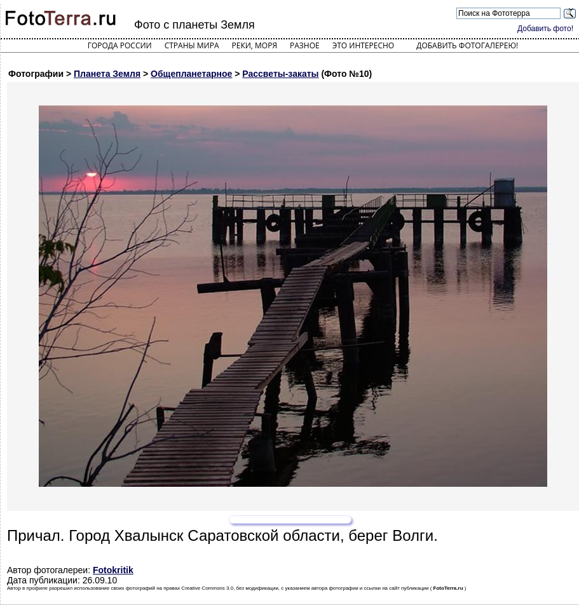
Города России (120, 45)
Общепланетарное (191, 74)
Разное (305, 45)
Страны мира (192, 45)
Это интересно (363, 45)
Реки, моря (254, 45)
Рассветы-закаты (280, 74)
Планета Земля (107, 74)
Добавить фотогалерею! (467, 45)
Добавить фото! (545, 28)
